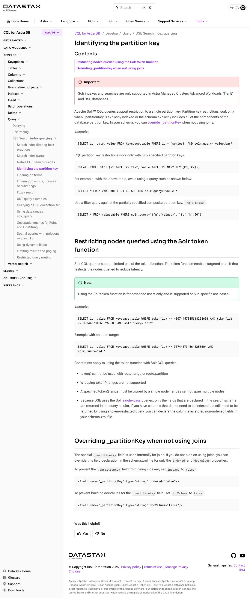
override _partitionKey (164, 122)
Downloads (13, 590)
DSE (112, 21)
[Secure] (32, 271)
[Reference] (32, 285)
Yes (82, 534)
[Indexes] (34, 94)
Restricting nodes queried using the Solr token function (117, 62)
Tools (202, 21)
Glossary (11, 577)
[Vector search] (34, 264)
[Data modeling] (32, 47)
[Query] (34, 119)
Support (11, 584)
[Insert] (34, 100)
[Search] (134, 7)
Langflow (70, 21)
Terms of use (153, 567)
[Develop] (32, 55)
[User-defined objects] (34, 87)
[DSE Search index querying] (36, 138)
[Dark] (237, 7)
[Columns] (34, 75)
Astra (46, 21)
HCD (93, 21)
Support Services (173, 21)
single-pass (132, 400)
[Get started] (32, 40)
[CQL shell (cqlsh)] (32, 278)
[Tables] (34, 68)
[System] (242, 7)
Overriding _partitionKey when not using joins (110, 68)
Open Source (138, 21)
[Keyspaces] (34, 62)
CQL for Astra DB (87, 33)
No (100, 534)
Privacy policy (131, 567)
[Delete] (34, 113)
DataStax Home (17, 571)
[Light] (231, 7)
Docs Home (17, 21)
